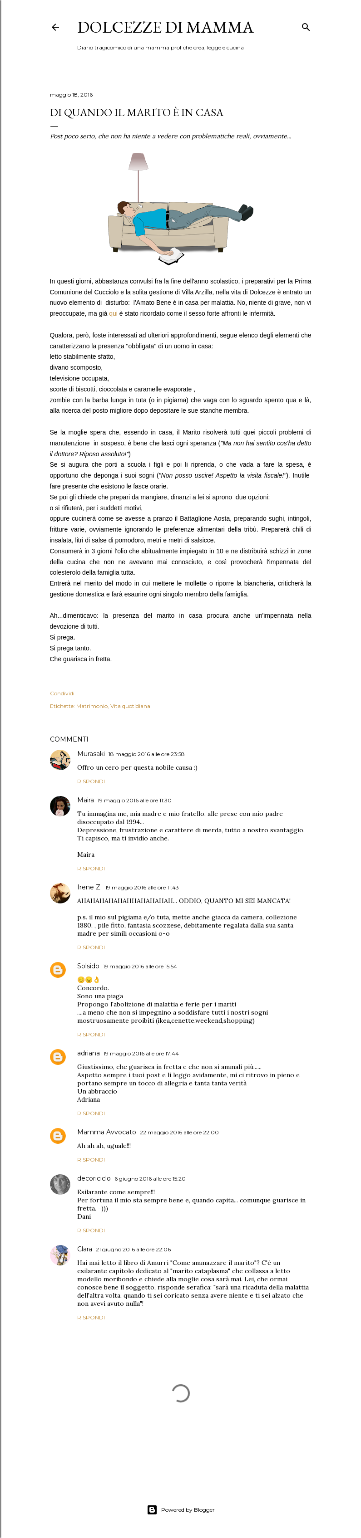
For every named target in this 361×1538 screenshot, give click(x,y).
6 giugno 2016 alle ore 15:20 (150, 1178)
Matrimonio (92, 706)
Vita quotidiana (130, 706)
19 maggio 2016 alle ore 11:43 (142, 887)
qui (114, 313)
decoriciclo (94, 1178)
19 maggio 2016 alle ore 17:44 (141, 1053)
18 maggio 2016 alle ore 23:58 (147, 754)
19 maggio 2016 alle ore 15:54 (140, 966)
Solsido (88, 966)
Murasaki (91, 754)
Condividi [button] (62, 693)
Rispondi (91, 781)
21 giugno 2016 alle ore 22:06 (133, 1249)
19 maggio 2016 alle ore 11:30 (135, 800)
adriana (88, 1053)
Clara (84, 1249)
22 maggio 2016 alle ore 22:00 (179, 1132)
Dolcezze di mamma (165, 27)
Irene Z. (89, 887)
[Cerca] (306, 25)
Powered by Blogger (181, 1509)
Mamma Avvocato (106, 1132)
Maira (85, 800)
